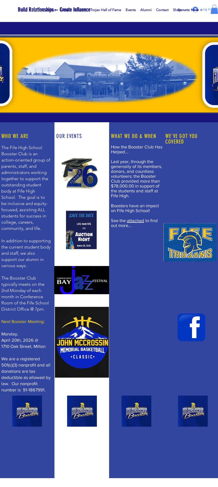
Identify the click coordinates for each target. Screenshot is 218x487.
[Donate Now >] (190, 10)
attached (135, 220)
